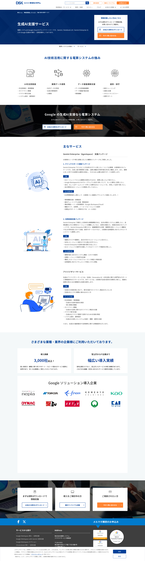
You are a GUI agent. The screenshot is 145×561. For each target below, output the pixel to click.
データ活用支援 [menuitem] (21, 521)
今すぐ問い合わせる (109, 35)
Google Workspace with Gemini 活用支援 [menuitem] (30, 509)
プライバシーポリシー (36, 554)
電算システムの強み (65, 46)
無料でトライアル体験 (72, 475)
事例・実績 (79, 7)
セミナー (90, 7)
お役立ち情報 (109, 7)
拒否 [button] (120, 556)
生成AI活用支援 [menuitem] (21, 527)
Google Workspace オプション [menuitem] (26, 512)
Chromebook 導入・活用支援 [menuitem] (26, 515)
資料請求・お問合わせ (62, 531)
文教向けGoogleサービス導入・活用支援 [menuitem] (29, 530)
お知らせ (58, 526)
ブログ (99, 7)
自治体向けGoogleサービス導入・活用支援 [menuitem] (30, 534)
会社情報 (58, 523)
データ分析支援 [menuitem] (21, 524)
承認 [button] (120, 552)
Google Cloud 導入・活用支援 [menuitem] (26, 518)
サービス (80, 46)
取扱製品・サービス (62, 7)
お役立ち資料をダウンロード (112, 30)
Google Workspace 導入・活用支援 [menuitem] (28, 506)
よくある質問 (124, 7)
